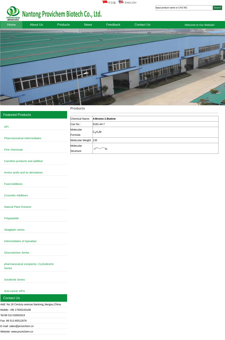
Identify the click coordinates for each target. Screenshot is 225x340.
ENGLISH (127, 2)
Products (63, 24)
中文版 (109, 2)
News (88, 24)
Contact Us (142, 24)
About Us (36, 24)
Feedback (113, 24)
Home (11, 24)
